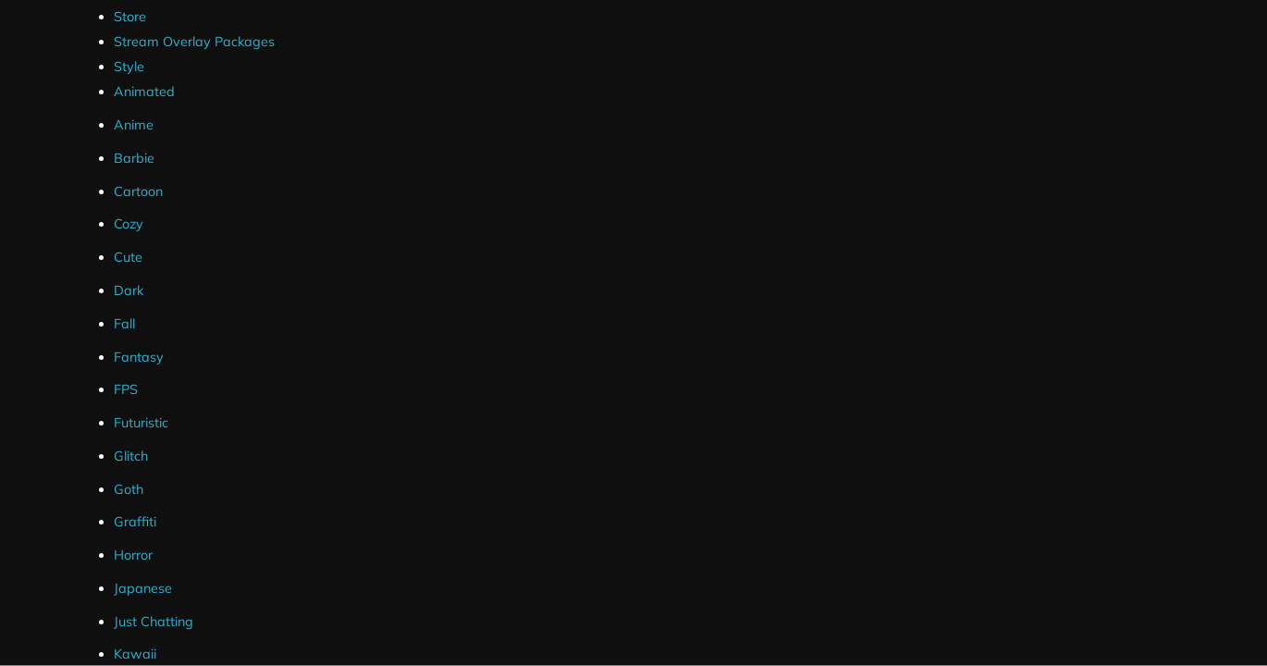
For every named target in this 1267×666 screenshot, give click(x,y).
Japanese (143, 588)
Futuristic (141, 422)
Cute (128, 257)
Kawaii (135, 654)
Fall (124, 323)
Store (130, 16)
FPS (126, 389)
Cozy (128, 224)
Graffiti (135, 521)
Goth (128, 489)
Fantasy (139, 357)
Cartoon (138, 191)
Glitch (131, 456)
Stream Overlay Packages (194, 41)
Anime (134, 125)
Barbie (134, 158)
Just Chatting (153, 621)
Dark (128, 290)
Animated (144, 91)
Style (129, 66)
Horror (133, 555)
